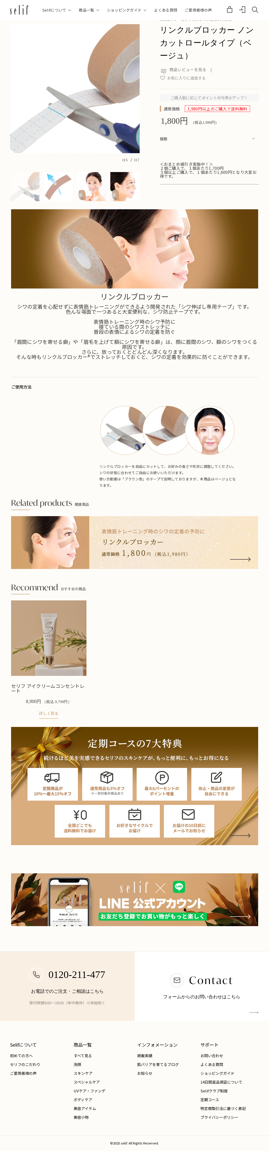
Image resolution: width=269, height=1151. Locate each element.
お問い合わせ (211, 1055)
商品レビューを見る (183, 69)
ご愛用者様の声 (198, 10)
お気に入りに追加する (183, 77)
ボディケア (83, 1099)
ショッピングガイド (217, 1073)
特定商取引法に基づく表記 (223, 1108)
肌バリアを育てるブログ (158, 1064)
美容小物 (81, 1117)
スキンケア (83, 1073)
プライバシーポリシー (219, 1117)
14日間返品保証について (221, 1082)
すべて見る (83, 1055)
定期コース (209, 1099)
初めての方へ (21, 1055)
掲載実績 (144, 1055)
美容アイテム (85, 1108)
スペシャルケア (87, 1082)
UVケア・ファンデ (89, 1090)
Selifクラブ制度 (214, 1090)
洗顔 (77, 1064)
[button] (24, 186)
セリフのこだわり (25, 1064)
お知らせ (144, 1073)
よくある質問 (165, 10)
